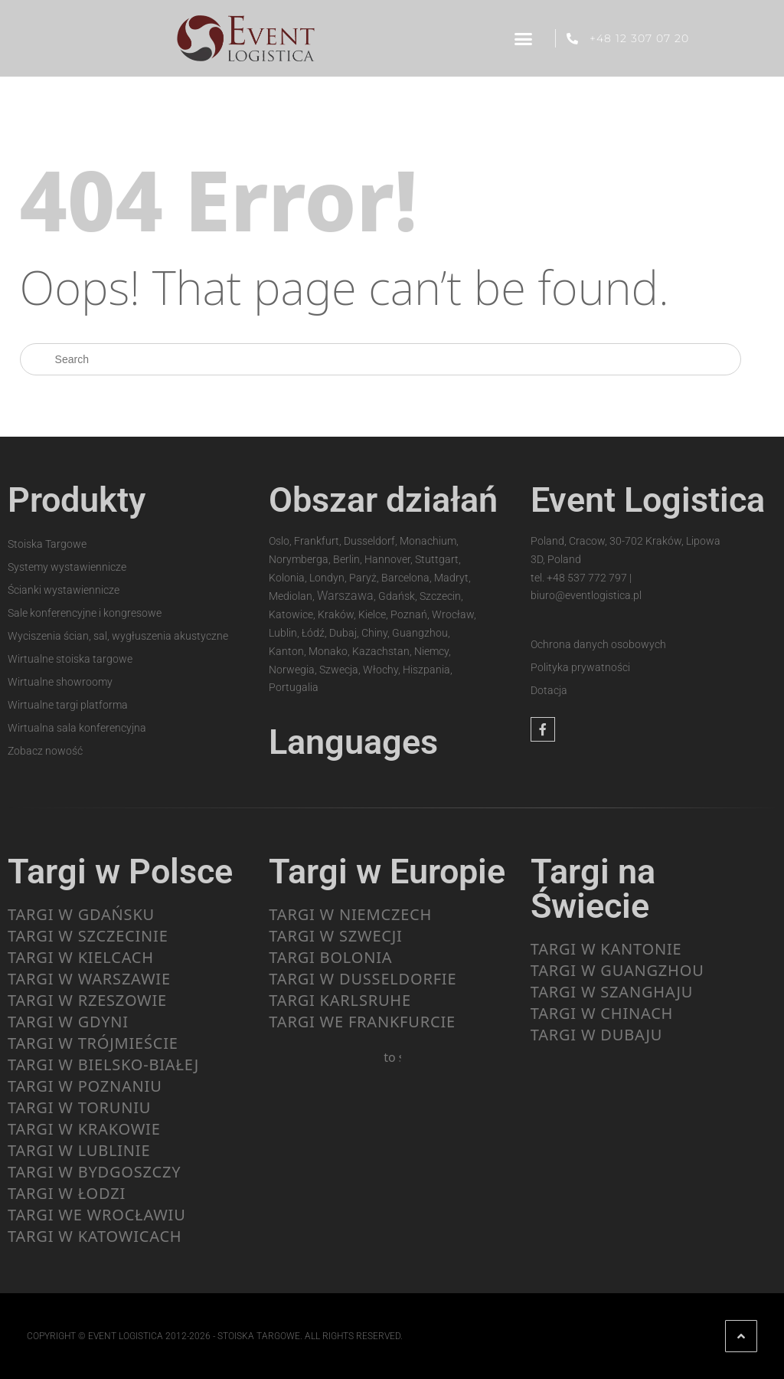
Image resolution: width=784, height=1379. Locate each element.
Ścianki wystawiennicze (63, 590)
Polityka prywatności (580, 667)
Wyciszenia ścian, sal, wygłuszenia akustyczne (118, 636)
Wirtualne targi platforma (68, 705)
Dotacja (549, 690)
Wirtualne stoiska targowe (70, 659)
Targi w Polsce (120, 871)
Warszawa (345, 595)
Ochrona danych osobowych (598, 644)
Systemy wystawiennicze (67, 567)
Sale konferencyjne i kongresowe (85, 613)
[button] (522, 38)
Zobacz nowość (45, 751)
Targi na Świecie (593, 888)
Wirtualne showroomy (60, 682)
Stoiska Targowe (47, 544)
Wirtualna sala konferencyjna (77, 728)
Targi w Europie (387, 871)
